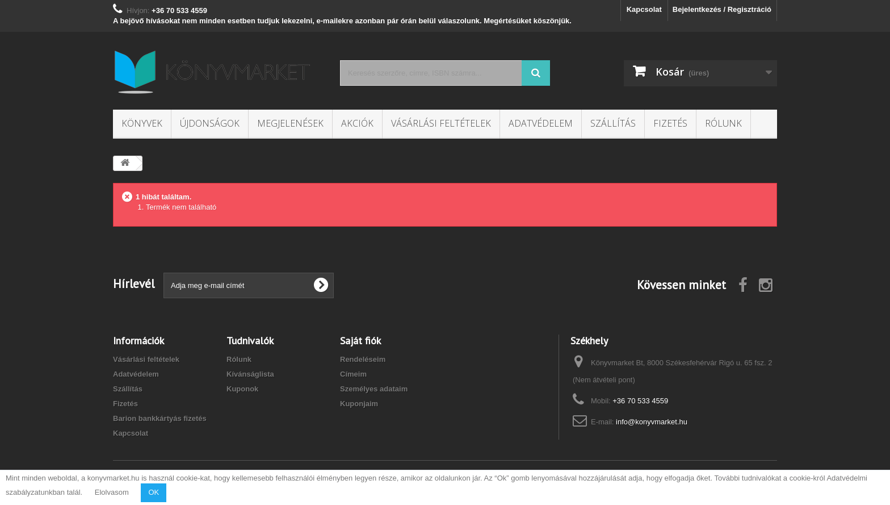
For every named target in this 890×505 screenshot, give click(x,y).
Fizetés (670, 123)
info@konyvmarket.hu (651, 422)
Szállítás (613, 123)
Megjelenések (290, 123)
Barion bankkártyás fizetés (160, 418)
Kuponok (242, 389)
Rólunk (723, 123)
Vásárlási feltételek (441, 123)
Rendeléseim (362, 359)
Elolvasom (112, 492)
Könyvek (141, 123)
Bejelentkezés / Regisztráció (722, 9)
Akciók (357, 123)
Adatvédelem (541, 123)
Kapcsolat (644, 9)
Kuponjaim (359, 403)
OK (153, 492)
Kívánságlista (250, 374)
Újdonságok (210, 123)
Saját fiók (360, 340)
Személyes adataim (374, 389)
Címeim (353, 374)
